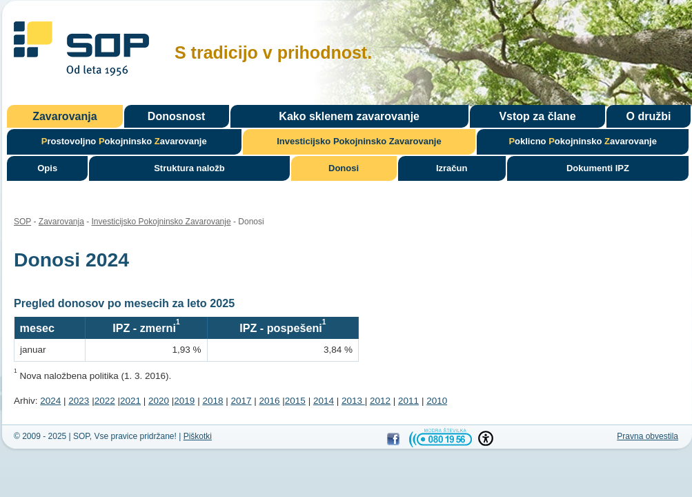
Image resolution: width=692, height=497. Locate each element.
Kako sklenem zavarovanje (349, 116)
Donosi (343, 168)
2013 (353, 401)
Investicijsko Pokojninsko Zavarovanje (161, 221)
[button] (486, 438)
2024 (50, 401)
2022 (105, 401)
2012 (380, 401)
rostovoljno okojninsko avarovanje (124, 141)
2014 (323, 401)
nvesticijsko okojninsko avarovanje (359, 141)
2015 (295, 401)
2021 (130, 401)
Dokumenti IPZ (597, 168)
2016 (269, 401)
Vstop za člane (537, 116)
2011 (408, 401)
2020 (158, 401)
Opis (47, 168)
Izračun (452, 168)
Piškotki (198, 436)
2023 (78, 401)
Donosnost (177, 116)
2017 (240, 401)
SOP (81, 50)
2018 (212, 401)
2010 (436, 401)
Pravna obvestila (647, 436)
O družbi (648, 116)
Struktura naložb (189, 168)
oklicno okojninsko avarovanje (582, 141)
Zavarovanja (64, 116)
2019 (184, 401)
